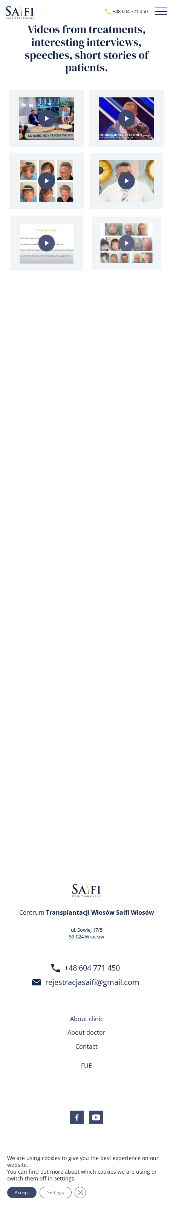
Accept (22, 1192)
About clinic (86, 1019)
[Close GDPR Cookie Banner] (80, 1192)
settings (64, 1178)
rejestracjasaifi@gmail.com (92, 982)
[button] (161, 12)
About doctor (86, 1032)
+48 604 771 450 (130, 11)
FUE (86, 1066)
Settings (55, 1192)
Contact (86, 1046)
